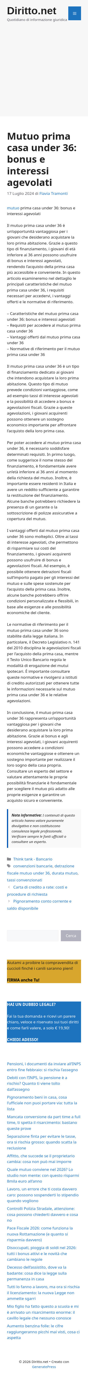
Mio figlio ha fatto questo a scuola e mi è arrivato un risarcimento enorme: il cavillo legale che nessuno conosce (43, 1312)
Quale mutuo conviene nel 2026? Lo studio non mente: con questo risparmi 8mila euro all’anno (43, 1175)
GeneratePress (44, 1366)
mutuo (13, 208)
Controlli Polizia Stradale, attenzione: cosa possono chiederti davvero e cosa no (42, 1214)
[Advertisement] (44, 72)
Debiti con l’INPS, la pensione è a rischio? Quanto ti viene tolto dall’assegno (37, 1083)
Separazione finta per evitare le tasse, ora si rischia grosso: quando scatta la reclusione (42, 1142)
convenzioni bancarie (32, 866)
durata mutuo (65, 873)
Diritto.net (31, 11)
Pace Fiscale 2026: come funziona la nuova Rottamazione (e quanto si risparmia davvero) (40, 1233)
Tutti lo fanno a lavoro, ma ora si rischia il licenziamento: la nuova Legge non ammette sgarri (43, 1292)
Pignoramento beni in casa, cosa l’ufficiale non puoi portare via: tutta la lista (42, 1102)
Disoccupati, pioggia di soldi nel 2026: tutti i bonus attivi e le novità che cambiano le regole (42, 1253)
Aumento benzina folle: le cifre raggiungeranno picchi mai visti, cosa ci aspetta (43, 1331)
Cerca (71, 935)
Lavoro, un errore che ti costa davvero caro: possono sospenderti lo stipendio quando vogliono (43, 1194)
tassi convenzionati (24, 880)
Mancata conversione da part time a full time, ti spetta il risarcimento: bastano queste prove (43, 1122)
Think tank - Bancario (32, 859)
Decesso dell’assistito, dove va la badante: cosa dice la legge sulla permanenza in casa (37, 1273)
